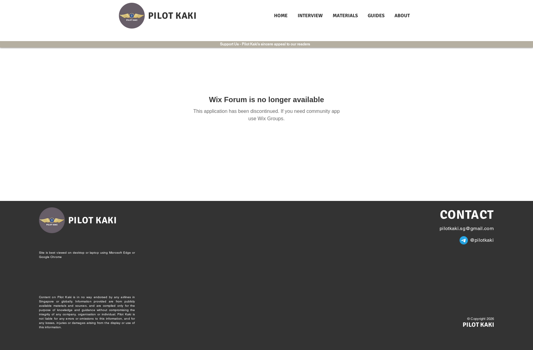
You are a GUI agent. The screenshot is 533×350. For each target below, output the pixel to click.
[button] (310, 16)
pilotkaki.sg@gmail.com (467, 228)
